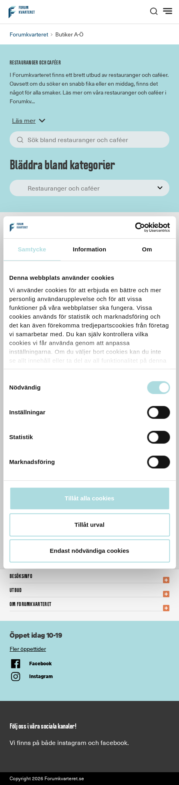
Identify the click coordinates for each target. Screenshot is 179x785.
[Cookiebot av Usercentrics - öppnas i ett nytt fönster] (135, 227)
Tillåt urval (89, 524)
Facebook (40, 663)
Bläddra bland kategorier (62, 165)
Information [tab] (90, 249)
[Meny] (168, 11)
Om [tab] (147, 249)
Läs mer (30, 120)
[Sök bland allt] (89, 139)
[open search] (154, 10)
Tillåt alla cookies (90, 498)
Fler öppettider (28, 648)
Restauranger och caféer (35, 63)
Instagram (41, 676)
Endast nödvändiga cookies (89, 550)
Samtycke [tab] (32, 249)
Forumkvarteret (29, 34)
